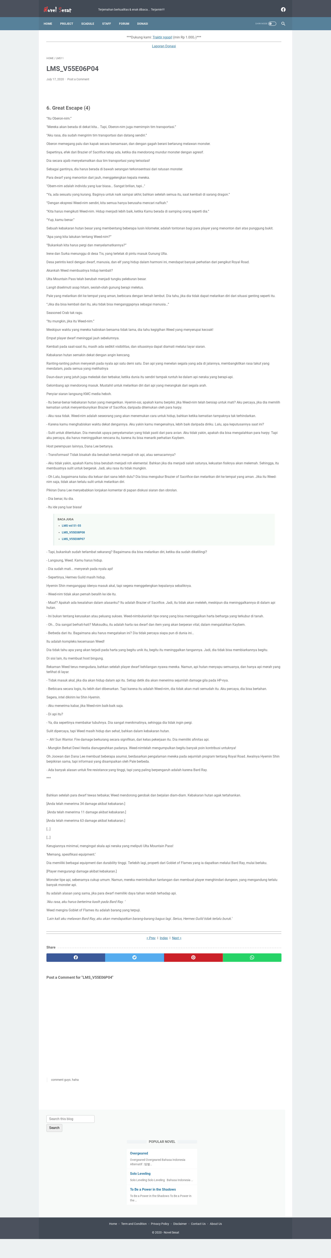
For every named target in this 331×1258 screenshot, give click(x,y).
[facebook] (280, 5)
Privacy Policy (160, 1242)
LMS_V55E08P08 (73, 599)
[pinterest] (146, 1090)
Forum (127, 16)
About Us (216, 1242)
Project (69, 16)
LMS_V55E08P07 (73, 606)
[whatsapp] (186, 1090)
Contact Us (198, 1242)
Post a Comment (78, 75)
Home (50, 16)
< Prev (113, 1071)
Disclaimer (180, 1242)
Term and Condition (134, 1242)
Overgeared (233, 70)
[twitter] (106, 1090)
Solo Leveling (234, 90)
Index (126, 1071)
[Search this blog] (245, 35)
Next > (139, 1071)
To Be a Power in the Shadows (247, 110)
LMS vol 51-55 (71, 592)
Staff (109, 16)
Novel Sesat (171, 1251)
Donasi (145, 16)
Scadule (90, 16)
